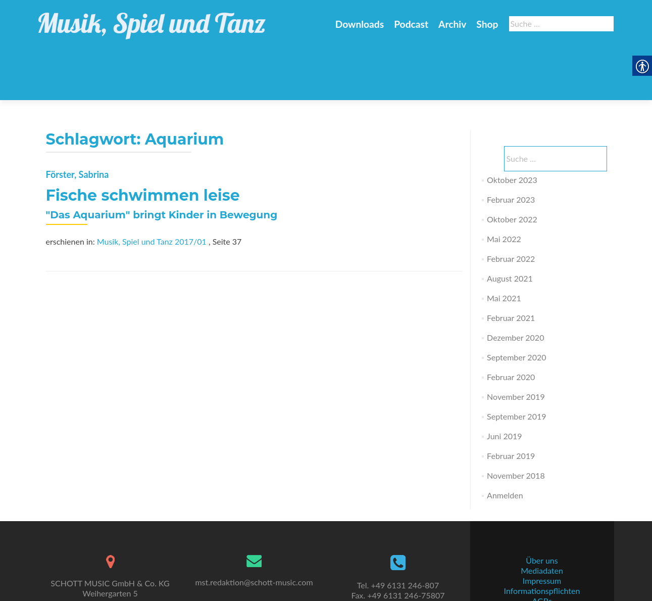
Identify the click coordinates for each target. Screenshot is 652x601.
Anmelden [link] (505, 445)
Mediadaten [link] (542, 533)
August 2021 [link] (510, 229)
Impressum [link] (542, 543)
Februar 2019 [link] (511, 406)
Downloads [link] (359, 24)
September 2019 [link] (516, 367)
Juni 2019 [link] (504, 386)
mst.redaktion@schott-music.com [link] (254, 544)
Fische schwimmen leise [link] (143, 145)
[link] (152, 20)
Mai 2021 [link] (504, 248)
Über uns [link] (542, 523)
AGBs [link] (541, 563)
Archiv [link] (452, 24)
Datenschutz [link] (542, 573)
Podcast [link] (411, 24)
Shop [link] (487, 24)
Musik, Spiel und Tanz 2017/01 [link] (152, 192)
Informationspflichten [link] (542, 553)
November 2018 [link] (516, 426)
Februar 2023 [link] (511, 150)
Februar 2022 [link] (511, 209)
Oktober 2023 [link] (512, 130)
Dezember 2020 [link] (515, 288)
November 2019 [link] (516, 347)
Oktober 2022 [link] (512, 169)
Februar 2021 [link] (511, 268)
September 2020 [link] (516, 307)
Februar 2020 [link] (511, 327)
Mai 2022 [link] (504, 189)
